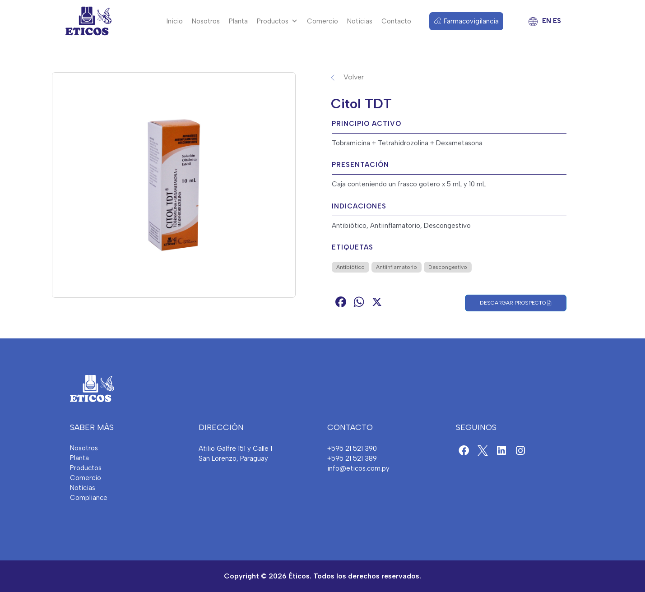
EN (546, 21)
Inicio (175, 21)
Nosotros (206, 21)
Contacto (396, 21)
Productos (277, 21)
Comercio (322, 21)
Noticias (359, 21)
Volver (353, 77)
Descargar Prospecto (516, 303)
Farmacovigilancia (471, 21)
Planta (238, 21)
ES (557, 21)
